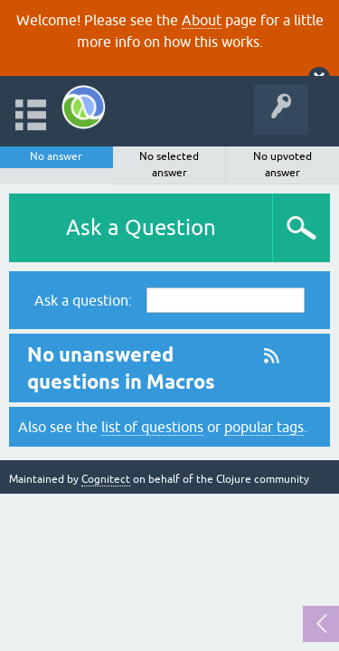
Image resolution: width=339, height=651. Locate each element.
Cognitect (105, 479)
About (201, 20)
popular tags (264, 427)
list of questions (152, 427)
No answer (56, 156)
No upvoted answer (282, 164)
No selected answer (169, 164)
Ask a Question (141, 227)
